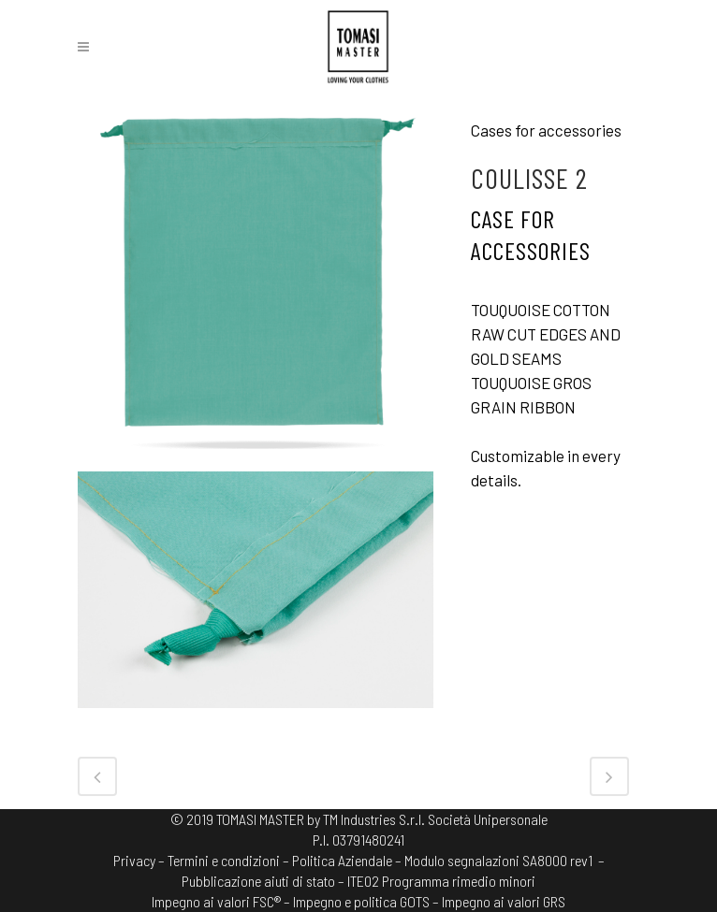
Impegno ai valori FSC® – (222, 901)
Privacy (134, 860)
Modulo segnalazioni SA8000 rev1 (498, 860)
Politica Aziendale (342, 860)
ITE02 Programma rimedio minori (441, 881)
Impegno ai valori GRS (503, 901)
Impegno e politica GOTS (361, 901)
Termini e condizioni (224, 860)
